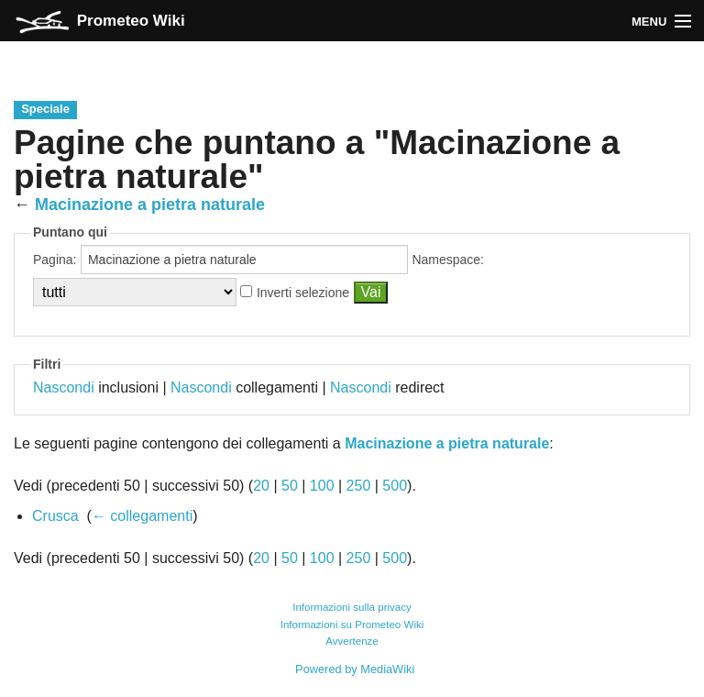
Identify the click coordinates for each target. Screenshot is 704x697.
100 (322, 485)
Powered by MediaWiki (354, 669)
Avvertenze (352, 641)
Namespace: (448, 259)
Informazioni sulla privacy (352, 607)
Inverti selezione (303, 292)
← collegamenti (142, 516)
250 (358, 485)
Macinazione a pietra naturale (150, 204)
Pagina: (54, 259)
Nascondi (63, 387)
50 (289, 485)
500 (394, 485)
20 (261, 485)
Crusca (55, 516)
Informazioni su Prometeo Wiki (352, 624)
